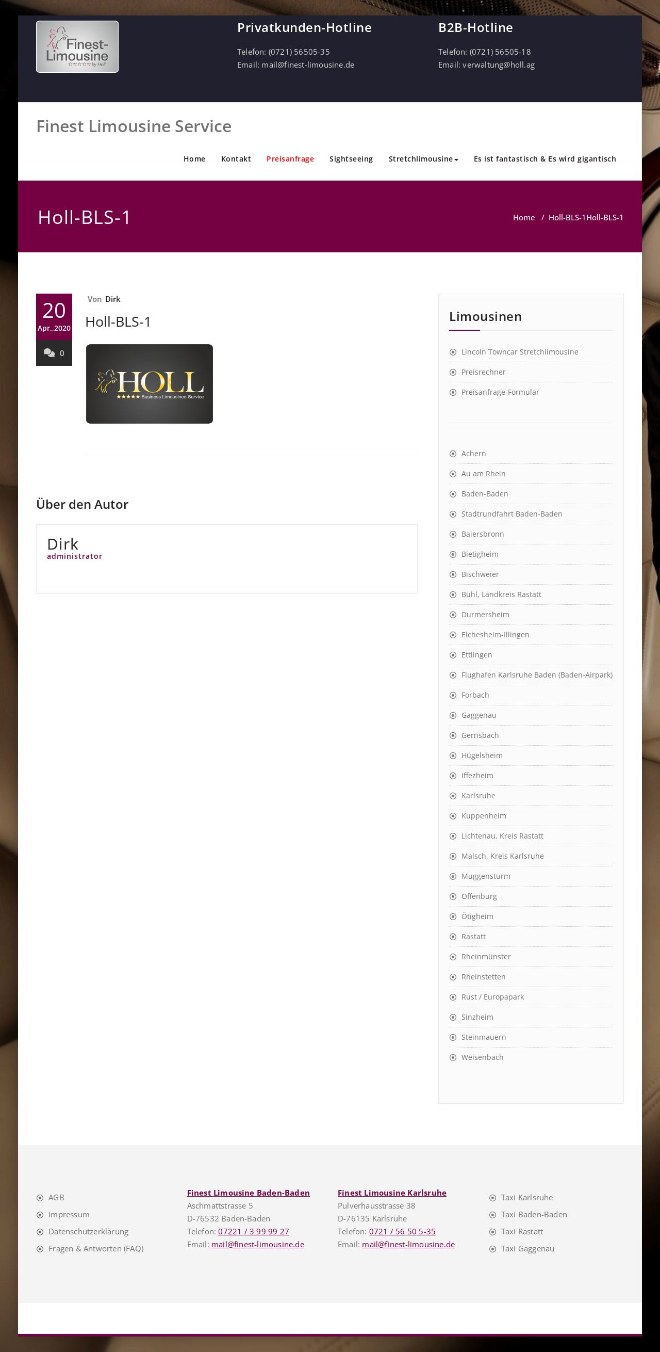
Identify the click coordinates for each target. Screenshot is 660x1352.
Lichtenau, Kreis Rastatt (502, 836)
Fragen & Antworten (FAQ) (95, 1248)
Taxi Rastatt (522, 1231)
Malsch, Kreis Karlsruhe (502, 856)
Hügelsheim (482, 755)
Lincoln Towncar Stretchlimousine (520, 352)
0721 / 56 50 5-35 (402, 1231)
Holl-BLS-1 (567, 217)
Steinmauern (483, 1037)
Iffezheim (477, 775)
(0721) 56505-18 (500, 51)
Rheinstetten (483, 976)
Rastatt (473, 936)
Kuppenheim (483, 815)
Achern (473, 453)
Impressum (69, 1214)
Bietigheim (480, 554)
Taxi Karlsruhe (527, 1197)
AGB (56, 1197)
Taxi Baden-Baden (534, 1214)
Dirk (113, 299)
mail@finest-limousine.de (307, 64)
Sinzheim (477, 1017)
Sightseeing (351, 159)
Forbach (475, 695)
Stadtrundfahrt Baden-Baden (512, 514)
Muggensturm (485, 876)
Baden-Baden (484, 493)
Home (195, 159)
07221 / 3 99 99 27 (253, 1231)
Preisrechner (483, 372)
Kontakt (236, 159)
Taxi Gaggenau (528, 1248)
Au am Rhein (483, 473)
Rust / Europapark (492, 997)
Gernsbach (480, 735)
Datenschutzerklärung (88, 1231)
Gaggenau (479, 715)
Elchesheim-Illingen (495, 634)
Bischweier (480, 574)
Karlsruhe (478, 795)
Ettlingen (476, 654)
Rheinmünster (486, 956)
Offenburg (479, 896)
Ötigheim (477, 916)
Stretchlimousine (423, 159)
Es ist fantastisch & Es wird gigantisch (545, 159)
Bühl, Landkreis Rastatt (501, 594)
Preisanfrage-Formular (500, 392)
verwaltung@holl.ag (499, 64)
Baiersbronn (482, 534)
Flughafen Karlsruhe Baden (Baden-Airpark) (537, 675)
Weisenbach (482, 1057)
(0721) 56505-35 (299, 51)
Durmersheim (485, 614)
